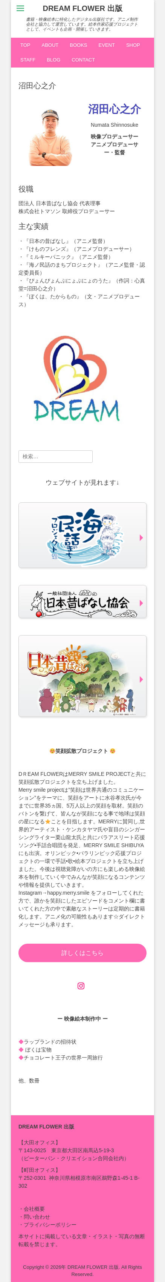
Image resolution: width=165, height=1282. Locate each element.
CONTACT (83, 60)
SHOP (133, 45)
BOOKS (78, 45)
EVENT (107, 45)
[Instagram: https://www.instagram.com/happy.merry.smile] (81, 986)
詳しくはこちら (82, 953)
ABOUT (50, 45)
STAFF (27, 60)
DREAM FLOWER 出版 (82, 8)
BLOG (53, 60)
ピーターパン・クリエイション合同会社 (71, 1158)
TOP (25, 45)
